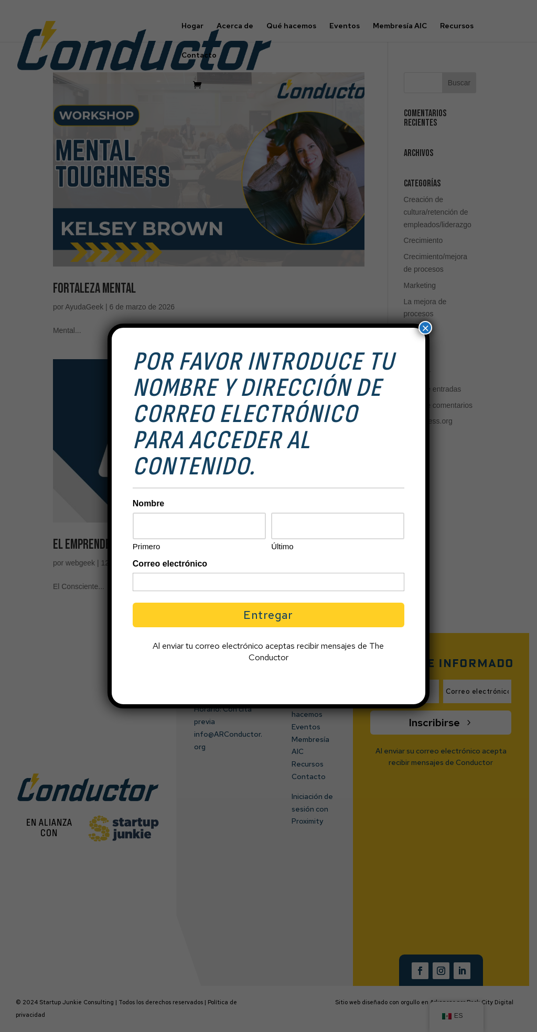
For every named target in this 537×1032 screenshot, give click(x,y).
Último (282, 546)
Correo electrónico (170, 563)
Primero (146, 546)
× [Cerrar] (425, 328)
